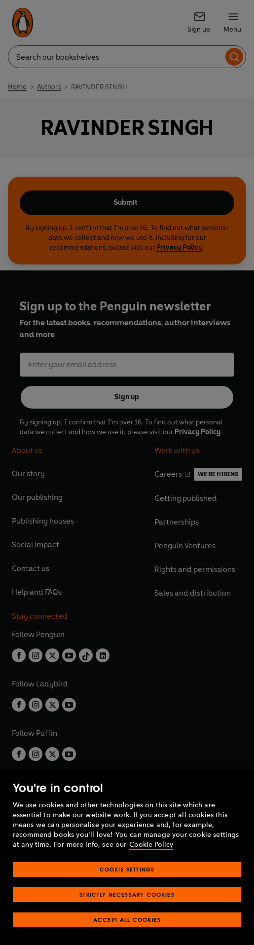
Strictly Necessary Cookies (127, 894)
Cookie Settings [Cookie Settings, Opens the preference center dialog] (127, 869)
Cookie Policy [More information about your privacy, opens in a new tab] (151, 844)
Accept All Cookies (127, 919)
